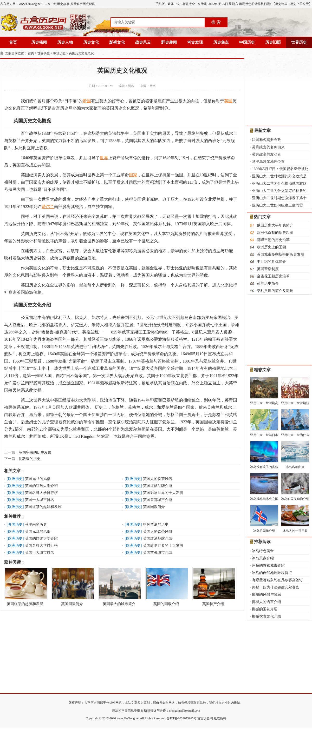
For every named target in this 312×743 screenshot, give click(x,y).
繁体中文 (173, 4)
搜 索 (216, 22)
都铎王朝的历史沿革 (273, 240)
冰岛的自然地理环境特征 (272, 573)
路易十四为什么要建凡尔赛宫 (275, 587)
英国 (228, 101)
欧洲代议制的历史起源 (275, 233)
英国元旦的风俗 (37, 479)
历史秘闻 (39, 42)
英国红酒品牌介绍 (157, 486)
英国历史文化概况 (81, 53)
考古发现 (195, 42)
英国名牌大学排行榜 (41, 493)
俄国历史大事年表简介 (275, 225)
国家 (133, 175)
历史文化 (91, 42)
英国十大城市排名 (39, 500)
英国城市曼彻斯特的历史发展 (280, 254)
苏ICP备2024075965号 (182, 718)
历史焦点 (221, 42)
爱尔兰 (48, 206)
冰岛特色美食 (263, 551)
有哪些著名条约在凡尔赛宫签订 (277, 580)
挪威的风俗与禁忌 (266, 595)
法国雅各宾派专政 (266, 140)
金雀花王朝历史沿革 (273, 276)
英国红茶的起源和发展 (43, 507)
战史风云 (143, 42)
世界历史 (299, 42)
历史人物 (65, 42)
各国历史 (15, 524)
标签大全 (189, 4)
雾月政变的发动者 (266, 154)
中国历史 (247, 42)
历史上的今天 (299, 4)
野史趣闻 (169, 42)
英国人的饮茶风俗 (157, 479)
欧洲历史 (59, 53)
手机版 (160, 4)
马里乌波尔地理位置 (268, 162)
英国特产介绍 (213, 586)
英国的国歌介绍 (166, 586)
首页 (13, 42)
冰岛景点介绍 (263, 558)
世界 (104, 158)
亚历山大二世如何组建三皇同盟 (277, 205)
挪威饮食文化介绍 (266, 616)
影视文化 (117, 42)
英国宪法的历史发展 (35, 452)
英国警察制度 (268, 269)
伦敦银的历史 (30, 459)
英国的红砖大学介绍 (41, 486)
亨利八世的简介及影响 (275, 291)
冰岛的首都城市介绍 (268, 565)
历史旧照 (273, 42)
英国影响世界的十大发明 (163, 493)
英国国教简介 (154, 507)
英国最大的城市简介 (119, 586)
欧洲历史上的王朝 (271, 247)
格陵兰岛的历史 (155, 524)
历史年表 (281, 4)
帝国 (87, 101)
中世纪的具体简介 (271, 262)
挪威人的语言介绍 (266, 602)
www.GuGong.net (128, 718)
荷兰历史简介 (268, 283)
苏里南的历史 (36, 524)
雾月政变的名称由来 (268, 147)
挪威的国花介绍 (264, 609)
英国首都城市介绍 (157, 500)
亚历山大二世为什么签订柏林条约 (279, 191)
